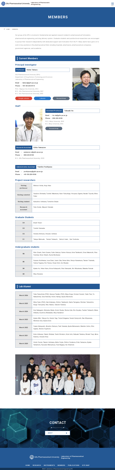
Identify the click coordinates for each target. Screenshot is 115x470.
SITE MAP (86, 465)
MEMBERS (61, 465)
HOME (28, 465)
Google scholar (24, 98)
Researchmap (61, 98)
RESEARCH (37, 465)
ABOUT (50, 433)
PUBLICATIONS (73, 465)
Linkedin (42, 98)
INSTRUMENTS (49, 465)
